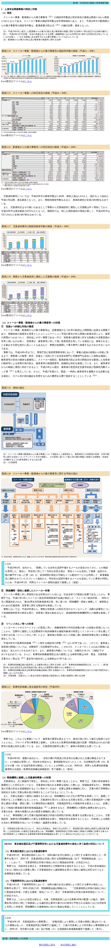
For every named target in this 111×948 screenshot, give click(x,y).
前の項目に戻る (47, 945)
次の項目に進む (68, 945)
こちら (28, 81)
